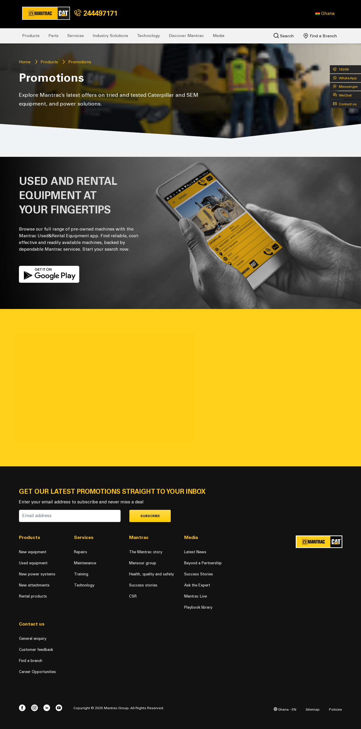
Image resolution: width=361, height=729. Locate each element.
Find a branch (30, 660)
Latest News (195, 552)
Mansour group (142, 563)
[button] (324, 13)
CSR (133, 596)
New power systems (37, 574)
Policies (335, 709)
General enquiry (32, 638)
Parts (53, 35)
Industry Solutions (110, 35)
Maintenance (85, 563)
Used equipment (33, 563)
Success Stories (198, 574)
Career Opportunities (37, 672)
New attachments (34, 585)
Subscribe (150, 516)
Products (31, 35)
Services (75, 35)
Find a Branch (320, 35)
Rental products (33, 596)
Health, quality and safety (151, 574)
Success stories (143, 585)
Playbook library (198, 607)
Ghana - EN (285, 709)
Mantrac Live (195, 596)
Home (25, 61)
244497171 (95, 13)
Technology (148, 35)
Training (81, 574)
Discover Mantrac (186, 35)
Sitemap (313, 709)
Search (284, 35)
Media (218, 35)
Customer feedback (36, 649)
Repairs (80, 552)
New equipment (32, 552)
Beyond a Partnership (203, 563)
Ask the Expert (197, 585)
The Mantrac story (145, 552)
